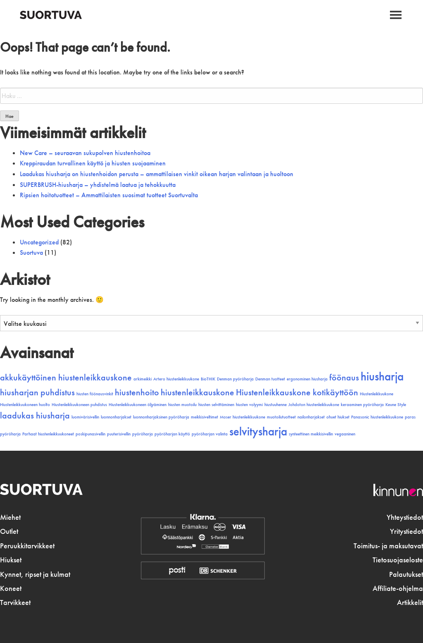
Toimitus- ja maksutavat (388, 545)
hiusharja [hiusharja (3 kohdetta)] (382, 376)
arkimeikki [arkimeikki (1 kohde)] (142, 379)
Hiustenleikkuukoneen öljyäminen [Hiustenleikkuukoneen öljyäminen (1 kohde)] (137, 404)
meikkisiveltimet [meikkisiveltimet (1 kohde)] (204, 417)
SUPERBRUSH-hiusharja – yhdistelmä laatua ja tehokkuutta (98, 184)
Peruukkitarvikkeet (27, 545)
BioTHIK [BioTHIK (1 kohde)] (208, 379)
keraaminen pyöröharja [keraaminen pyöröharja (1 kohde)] (362, 404)
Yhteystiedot (405, 517)
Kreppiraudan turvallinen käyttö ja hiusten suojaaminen (93, 163)
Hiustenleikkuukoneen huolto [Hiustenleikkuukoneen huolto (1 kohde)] (25, 404)
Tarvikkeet (15, 602)
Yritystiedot (406, 531)
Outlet (9, 531)
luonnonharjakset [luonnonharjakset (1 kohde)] (116, 417)
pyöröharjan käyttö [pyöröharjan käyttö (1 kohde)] (172, 434)
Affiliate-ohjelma (398, 588)
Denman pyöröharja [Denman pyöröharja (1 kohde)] (235, 379)
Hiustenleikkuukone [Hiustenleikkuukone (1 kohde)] (376, 394)
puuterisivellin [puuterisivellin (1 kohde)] (119, 434)
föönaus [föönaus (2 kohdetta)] (344, 377)
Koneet (10, 588)
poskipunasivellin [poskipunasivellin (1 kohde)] (90, 434)
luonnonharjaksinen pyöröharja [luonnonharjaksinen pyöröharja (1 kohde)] (161, 417)
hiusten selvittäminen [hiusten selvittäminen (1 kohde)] (216, 404)
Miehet (10, 517)
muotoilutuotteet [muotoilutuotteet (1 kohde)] (281, 417)
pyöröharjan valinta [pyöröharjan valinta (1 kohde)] (210, 434)
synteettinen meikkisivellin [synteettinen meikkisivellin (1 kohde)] (311, 434)
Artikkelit (410, 602)
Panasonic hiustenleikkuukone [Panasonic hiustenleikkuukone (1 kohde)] (377, 417)
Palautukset (406, 574)
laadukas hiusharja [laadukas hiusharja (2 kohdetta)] (35, 415)
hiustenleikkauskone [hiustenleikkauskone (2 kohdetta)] (197, 392)
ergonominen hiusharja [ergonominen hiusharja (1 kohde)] (307, 379)
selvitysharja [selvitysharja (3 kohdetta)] (258, 431)
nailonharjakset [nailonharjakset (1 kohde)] (311, 417)
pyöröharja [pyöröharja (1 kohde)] (142, 434)
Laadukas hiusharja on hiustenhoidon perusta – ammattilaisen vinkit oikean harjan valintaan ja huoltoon (156, 174)
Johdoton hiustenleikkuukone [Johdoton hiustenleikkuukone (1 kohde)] (313, 404)
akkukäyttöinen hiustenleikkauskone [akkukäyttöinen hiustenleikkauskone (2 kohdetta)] (66, 377)
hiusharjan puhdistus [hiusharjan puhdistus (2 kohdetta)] (37, 392)
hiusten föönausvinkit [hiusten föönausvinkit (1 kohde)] (94, 394)
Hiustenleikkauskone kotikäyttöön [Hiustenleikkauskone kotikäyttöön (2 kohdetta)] (297, 392)
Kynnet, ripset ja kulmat (35, 574)
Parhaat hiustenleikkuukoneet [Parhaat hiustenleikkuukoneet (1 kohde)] (48, 434)
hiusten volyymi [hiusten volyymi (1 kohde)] (249, 404)
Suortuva (31, 252)
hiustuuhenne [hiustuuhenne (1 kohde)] (275, 404)
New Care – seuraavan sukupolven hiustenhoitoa (85, 152)
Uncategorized (39, 242)
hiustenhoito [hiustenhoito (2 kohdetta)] (137, 392)
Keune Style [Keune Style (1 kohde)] (395, 404)
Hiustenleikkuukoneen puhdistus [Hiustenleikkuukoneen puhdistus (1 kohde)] (79, 404)
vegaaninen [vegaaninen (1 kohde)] (345, 434)
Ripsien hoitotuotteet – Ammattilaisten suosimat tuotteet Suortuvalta (109, 195)
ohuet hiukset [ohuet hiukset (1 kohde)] (337, 417)
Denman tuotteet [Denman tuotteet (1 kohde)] (270, 379)
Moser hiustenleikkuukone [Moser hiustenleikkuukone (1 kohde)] (242, 417)
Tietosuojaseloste (398, 559)
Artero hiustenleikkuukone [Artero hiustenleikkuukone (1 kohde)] (176, 379)
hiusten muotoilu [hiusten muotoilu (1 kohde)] (182, 404)
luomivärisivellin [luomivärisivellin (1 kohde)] (85, 417)
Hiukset (10, 559)
